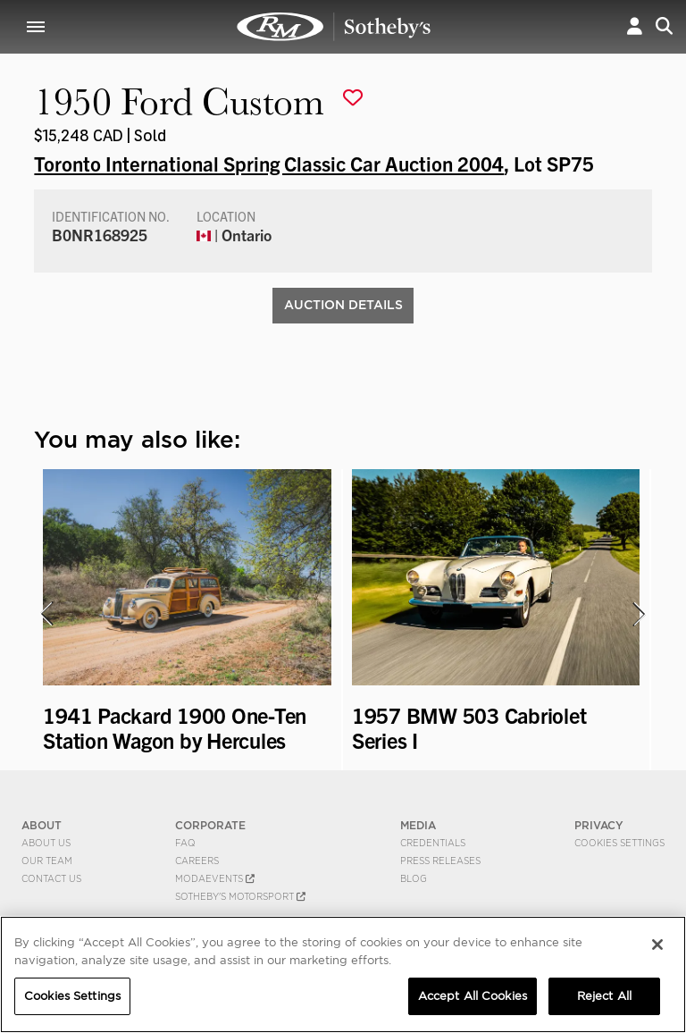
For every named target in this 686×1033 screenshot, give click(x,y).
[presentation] (45, 614)
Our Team (46, 860)
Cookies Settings (619, 842)
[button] (634, 26)
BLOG (413, 878)
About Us (46, 842)
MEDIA (418, 825)
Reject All (604, 996)
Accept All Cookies (472, 996)
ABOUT (41, 825)
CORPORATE (210, 825)
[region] (343, 974)
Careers (197, 860)
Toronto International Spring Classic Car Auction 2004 (269, 162)
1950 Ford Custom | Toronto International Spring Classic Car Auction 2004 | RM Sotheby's (334, 27)
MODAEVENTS (215, 878)
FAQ (185, 842)
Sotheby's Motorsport (240, 896)
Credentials (432, 842)
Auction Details (343, 305)
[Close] (657, 944)
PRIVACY (598, 825)
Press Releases (440, 860)
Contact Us (51, 878)
